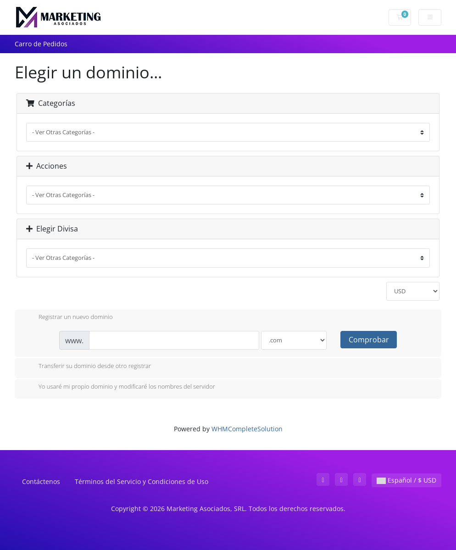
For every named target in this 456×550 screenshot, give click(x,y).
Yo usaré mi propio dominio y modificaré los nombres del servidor (119, 387)
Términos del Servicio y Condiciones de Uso (141, 481)
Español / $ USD (406, 480)
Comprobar (369, 340)
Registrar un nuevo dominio (68, 318)
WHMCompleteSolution (247, 428)
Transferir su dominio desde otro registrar (87, 367)
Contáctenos (41, 481)
